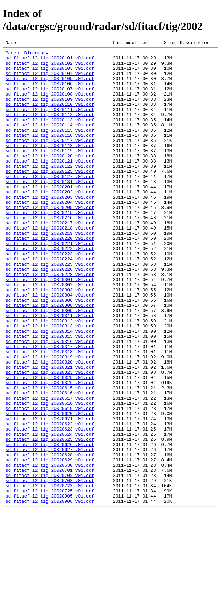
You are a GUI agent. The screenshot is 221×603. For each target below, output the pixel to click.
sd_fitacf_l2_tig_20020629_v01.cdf (50, 543)
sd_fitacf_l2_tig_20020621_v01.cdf (50, 494)
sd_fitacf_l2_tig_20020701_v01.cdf (50, 555)
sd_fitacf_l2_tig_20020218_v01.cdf (50, 265)
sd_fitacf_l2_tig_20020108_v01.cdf (50, 104)
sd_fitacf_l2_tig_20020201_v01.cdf (50, 215)
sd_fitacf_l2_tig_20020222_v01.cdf (50, 290)
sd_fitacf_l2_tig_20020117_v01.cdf (50, 160)
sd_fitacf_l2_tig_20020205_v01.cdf (50, 240)
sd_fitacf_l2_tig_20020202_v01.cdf (50, 222)
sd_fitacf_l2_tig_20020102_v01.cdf (50, 67)
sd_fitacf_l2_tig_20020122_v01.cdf (50, 191)
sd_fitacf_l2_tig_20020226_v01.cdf (50, 314)
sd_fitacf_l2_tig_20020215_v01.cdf (50, 246)
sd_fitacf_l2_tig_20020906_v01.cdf (50, 593)
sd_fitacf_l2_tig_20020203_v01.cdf (50, 228)
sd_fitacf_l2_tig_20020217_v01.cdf (50, 259)
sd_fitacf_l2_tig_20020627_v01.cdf (50, 531)
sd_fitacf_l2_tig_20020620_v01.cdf (50, 487)
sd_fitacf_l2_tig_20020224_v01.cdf (50, 302)
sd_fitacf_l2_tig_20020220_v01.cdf (50, 277)
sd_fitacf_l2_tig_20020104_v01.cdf (50, 79)
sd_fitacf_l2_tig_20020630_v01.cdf (50, 549)
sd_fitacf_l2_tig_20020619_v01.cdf (50, 481)
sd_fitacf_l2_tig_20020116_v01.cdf (50, 153)
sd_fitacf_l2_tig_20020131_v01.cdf (50, 209)
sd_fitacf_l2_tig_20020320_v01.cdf (50, 426)
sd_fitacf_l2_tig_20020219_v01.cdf (50, 271)
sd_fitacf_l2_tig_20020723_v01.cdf (50, 574)
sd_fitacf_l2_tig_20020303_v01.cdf (50, 339)
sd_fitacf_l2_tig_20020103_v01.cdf (50, 73)
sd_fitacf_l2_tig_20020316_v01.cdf (50, 401)
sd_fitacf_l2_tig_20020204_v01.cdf (50, 234)
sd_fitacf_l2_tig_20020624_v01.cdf (50, 512)
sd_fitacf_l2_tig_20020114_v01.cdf (50, 141)
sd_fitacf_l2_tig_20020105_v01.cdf (50, 85)
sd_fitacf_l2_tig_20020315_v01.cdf (50, 395)
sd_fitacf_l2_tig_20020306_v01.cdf (50, 351)
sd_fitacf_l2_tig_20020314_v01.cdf (50, 389)
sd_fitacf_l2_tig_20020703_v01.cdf (50, 568)
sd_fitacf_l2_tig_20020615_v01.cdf (50, 457)
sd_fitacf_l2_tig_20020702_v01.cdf (50, 562)
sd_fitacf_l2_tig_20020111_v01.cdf (50, 123)
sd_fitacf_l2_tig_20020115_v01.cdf (50, 147)
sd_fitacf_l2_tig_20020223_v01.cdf (50, 296)
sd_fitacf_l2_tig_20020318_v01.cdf (50, 413)
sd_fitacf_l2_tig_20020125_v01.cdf (50, 197)
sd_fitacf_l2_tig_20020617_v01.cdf (50, 469)
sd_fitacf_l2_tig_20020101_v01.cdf (50, 61)
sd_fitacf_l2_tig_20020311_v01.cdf (50, 370)
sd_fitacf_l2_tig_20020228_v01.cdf (50, 320)
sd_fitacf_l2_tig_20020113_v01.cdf (50, 135)
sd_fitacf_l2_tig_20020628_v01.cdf (50, 537)
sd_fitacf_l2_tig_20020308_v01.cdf (50, 358)
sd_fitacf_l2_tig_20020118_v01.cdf (50, 166)
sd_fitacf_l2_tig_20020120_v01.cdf (50, 178)
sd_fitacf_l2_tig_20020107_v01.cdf (50, 98)
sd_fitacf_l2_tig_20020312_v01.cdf (50, 376)
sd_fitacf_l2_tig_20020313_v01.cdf (50, 382)
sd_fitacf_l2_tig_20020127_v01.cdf (50, 203)
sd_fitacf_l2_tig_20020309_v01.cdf (50, 364)
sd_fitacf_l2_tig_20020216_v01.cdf (50, 252)
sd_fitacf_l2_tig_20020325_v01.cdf (50, 444)
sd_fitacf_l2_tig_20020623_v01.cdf (50, 506)
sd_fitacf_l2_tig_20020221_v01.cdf (50, 283)
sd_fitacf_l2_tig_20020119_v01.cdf (50, 172)
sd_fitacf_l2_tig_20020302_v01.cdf (50, 333)
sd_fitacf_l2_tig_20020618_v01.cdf (50, 475)
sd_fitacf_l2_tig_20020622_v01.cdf (50, 500)
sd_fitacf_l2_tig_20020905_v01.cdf (50, 586)
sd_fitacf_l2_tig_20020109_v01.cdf (50, 110)
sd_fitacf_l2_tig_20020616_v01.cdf (50, 463)
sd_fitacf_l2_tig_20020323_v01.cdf (50, 438)
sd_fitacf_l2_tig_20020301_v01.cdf (50, 327)
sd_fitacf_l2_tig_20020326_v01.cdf (50, 450)
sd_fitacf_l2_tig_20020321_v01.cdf (50, 432)
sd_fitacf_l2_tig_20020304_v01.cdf (50, 345)
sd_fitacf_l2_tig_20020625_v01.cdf (50, 518)
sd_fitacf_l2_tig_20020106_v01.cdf (50, 92)
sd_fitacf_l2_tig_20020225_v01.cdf (50, 308)
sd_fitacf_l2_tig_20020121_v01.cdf (50, 184)
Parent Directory (27, 55)
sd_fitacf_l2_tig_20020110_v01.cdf (50, 116)
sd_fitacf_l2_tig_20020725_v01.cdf (50, 580)
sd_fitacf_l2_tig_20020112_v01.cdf (50, 129)
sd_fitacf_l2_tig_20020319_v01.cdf (50, 419)
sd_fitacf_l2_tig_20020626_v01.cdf (50, 525)
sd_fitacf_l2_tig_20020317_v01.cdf (50, 407)
